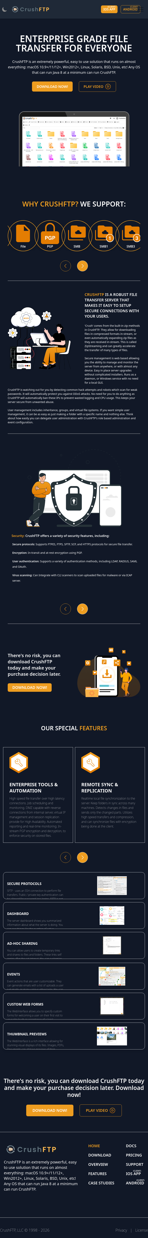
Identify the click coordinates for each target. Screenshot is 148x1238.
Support (134, 1164)
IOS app (109, 8)
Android (130, 8)
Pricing (134, 1155)
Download (99, 1155)
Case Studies (101, 1183)
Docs (131, 1145)
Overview (98, 1164)
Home (94, 1145)
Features (97, 1173)
